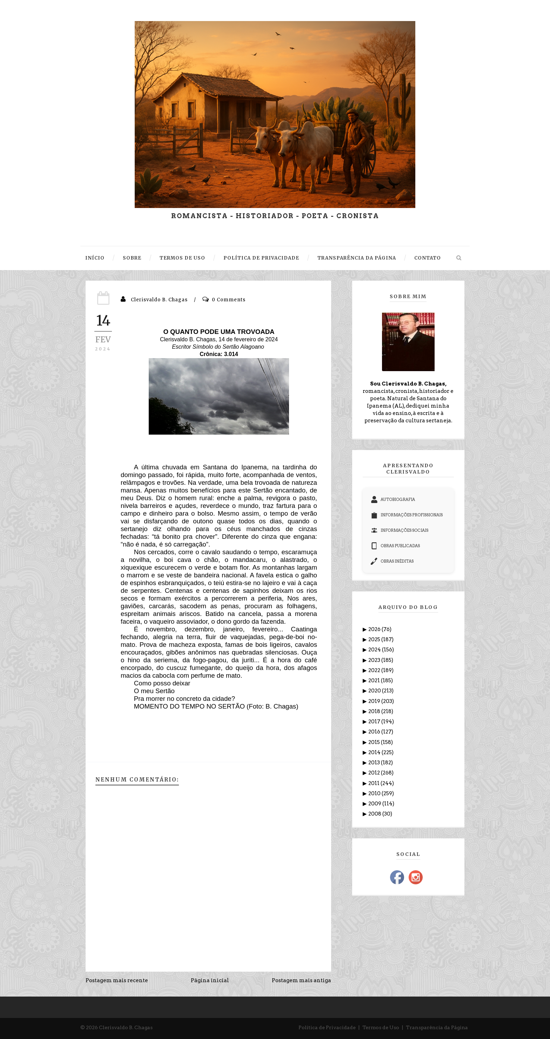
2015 (374, 742)
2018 (374, 711)
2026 (375, 629)
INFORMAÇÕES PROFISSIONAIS (407, 514)
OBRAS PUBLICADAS (395, 545)
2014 (375, 752)
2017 (374, 721)
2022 (374, 670)
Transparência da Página (437, 1027)
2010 (375, 793)
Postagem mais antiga (301, 980)
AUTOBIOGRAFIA (393, 499)
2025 (374, 639)
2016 (374, 732)
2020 (375, 691)
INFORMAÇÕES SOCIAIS (399, 530)
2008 (375, 814)
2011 (374, 783)
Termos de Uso (380, 1027)
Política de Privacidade (327, 1027)
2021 (374, 680)
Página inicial (210, 980)
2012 (374, 773)
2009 (375, 803)
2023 (374, 660)
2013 (374, 762)
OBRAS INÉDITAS (392, 561)
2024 (375, 649)
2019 (374, 701)
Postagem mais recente (117, 980)
